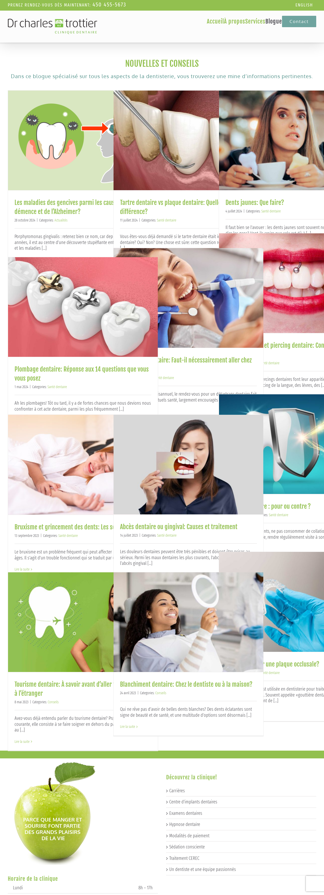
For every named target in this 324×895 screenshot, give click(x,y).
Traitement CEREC (184, 782)
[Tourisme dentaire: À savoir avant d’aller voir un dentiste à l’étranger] (83, 622)
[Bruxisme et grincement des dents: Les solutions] (83, 465)
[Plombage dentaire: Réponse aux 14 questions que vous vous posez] (83, 307)
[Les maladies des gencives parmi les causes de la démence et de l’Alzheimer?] (83, 140)
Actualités (60, 220)
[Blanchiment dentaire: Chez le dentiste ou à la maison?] (188, 622)
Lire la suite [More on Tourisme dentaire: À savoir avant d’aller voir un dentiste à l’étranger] (22, 741)
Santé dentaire (166, 220)
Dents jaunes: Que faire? (255, 202)
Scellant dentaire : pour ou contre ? (268, 506)
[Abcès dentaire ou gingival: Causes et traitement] (188, 464)
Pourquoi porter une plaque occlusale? (272, 664)
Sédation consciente (187, 771)
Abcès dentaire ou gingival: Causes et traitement (178, 527)
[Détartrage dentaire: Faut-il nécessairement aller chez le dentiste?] (188, 298)
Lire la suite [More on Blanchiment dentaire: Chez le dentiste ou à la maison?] (127, 726)
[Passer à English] (304, 5)
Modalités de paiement (189, 759)
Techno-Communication (170, 890)
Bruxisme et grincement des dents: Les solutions (73, 527)
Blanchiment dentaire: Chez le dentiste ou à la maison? (186, 684)
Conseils (53, 702)
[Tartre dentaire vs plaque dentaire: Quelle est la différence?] (188, 140)
